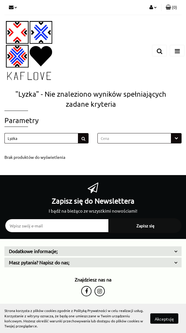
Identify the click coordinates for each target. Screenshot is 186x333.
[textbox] (134, 138)
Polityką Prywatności (90, 310)
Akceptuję (164, 318)
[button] (171, 7)
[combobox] (139, 138)
